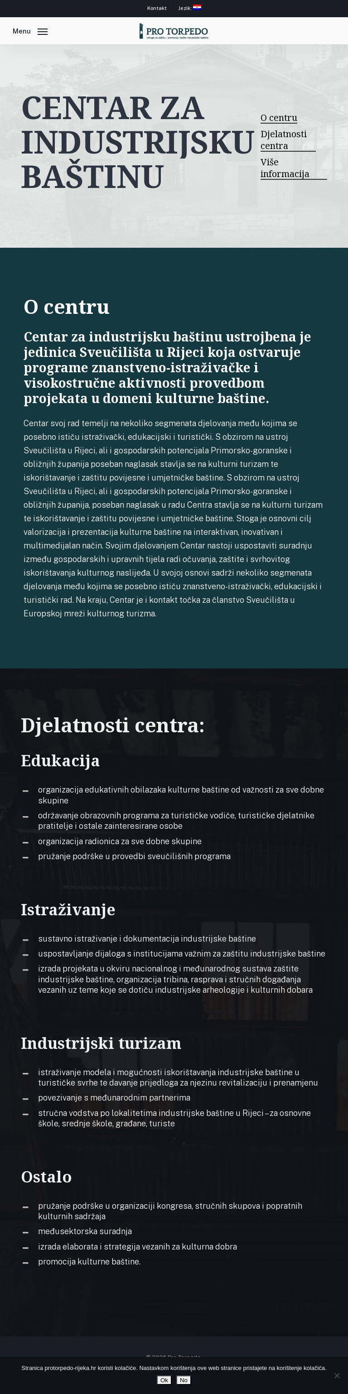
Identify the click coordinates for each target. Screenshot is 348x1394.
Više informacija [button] (285, 168)
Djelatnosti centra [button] (284, 140)
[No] (336, 1375)
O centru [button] (279, 118)
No (184, 1380)
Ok (164, 1380)
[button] (30, 30)
